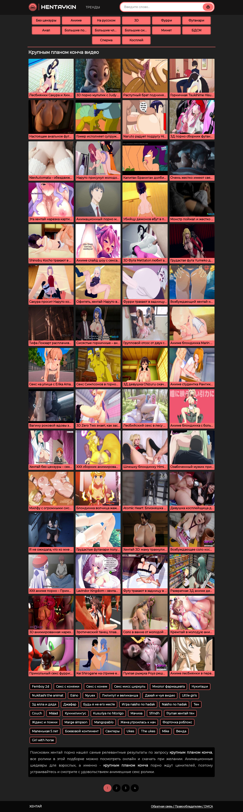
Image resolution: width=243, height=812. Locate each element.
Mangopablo (104, 722)
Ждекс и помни (45, 722)
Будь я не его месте (99, 704)
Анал (46, 30)
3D (136, 20)
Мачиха (136, 713)
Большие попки (78, 30)
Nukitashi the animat (47, 695)
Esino (74, 695)
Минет (166, 30)
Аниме (76, 20)
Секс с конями (67, 686)
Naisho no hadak (174, 704)
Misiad (53, 713)
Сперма (106, 40)
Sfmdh (154, 713)
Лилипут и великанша (120, 695)
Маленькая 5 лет (45, 731)
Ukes (130, 731)
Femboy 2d (40, 686)
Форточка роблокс (177, 722)
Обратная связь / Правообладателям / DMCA (182, 806)
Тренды (93, 7)
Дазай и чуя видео (160, 695)
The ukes (148, 731)
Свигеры (112, 731)
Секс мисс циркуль (129, 686)
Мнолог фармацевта (168, 686)
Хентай (35, 806)
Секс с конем (96, 686)
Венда (181, 731)
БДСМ (196, 30)
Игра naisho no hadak (138, 704)
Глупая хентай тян (180, 713)
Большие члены (108, 30)
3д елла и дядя (44, 704)
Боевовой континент (82, 731)
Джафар (69, 704)
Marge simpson (75, 722)
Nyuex (90, 695)
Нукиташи (200, 686)
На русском (106, 20)
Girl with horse (43, 740)
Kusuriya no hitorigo (108, 713)
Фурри (166, 20)
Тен (196, 704)
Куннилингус (75, 713)
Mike (165, 731)
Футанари (196, 20)
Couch (37, 713)
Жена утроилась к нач (138, 722)
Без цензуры (46, 20)
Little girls (189, 695)
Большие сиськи (138, 30)
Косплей (136, 40)
